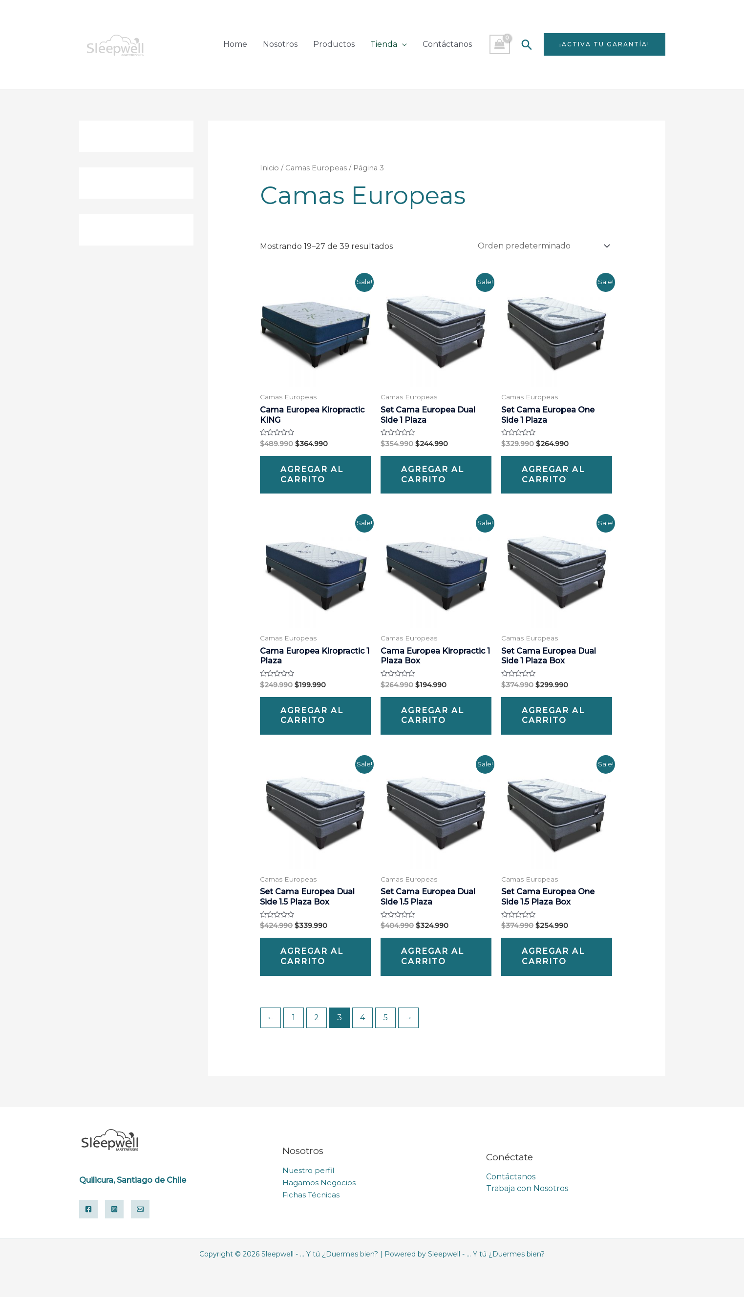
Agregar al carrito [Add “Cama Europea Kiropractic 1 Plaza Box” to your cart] (432, 715)
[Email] (140, 1209)
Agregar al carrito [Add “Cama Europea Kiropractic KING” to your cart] (311, 474)
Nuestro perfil (308, 1170)
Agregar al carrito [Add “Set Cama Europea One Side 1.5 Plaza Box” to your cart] (553, 956)
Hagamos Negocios (319, 1182)
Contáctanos (447, 44)
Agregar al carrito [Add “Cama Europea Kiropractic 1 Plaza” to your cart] (311, 715)
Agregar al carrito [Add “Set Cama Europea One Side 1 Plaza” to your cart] (553, 474)
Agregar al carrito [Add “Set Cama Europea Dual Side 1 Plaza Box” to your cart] (553, 715)
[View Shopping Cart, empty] (499, 44)
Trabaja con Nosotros (527, 1188)
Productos (334, 44)
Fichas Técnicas (311, 1194)
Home (235, 44)
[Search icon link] (527, 45)
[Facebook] (88, 1209)
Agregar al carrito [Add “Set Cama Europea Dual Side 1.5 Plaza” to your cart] (432, 956)
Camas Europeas (316, 168)
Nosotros (280, 44)
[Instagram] (114, 1209)
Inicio (269, 168)
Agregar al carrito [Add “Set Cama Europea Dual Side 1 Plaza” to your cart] (432, 474)
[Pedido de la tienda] (542, 246)
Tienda (383, 44)
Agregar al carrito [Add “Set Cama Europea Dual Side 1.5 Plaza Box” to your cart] (311, 956)
